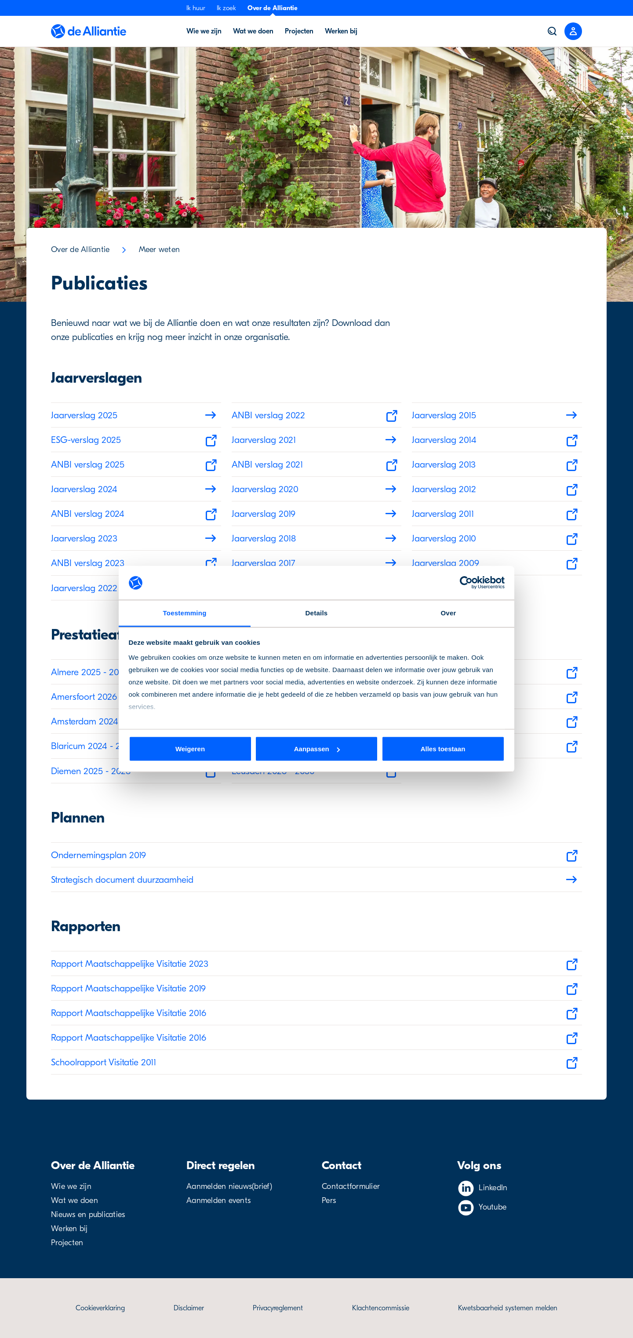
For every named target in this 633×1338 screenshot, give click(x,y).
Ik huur (195, 8)
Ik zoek (226, 8)
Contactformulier (351, 1186)
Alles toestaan (443, 749)
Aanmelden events (218, 1200)
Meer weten (159, 249)
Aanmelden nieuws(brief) (229, 1186)
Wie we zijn (71, 1186)
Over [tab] (448, 612)
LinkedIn (493, 1187)
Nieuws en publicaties (88, 1214)
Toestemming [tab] (184, 612)
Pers (329, 1200)
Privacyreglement (278, 1308)
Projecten (67, 1242)
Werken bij (69, 1228)
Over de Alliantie (272, 8)
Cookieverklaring (100, 1308)
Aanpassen (317, 749)
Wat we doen (74, 1200)
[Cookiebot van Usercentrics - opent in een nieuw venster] (466, 582)
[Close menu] (573, 31)
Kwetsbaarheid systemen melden (507, 1308)
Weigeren (190, 749)
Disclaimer (189, 1308)
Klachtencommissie (380, 1308)
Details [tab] (317, 612)
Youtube (492, 1207)
